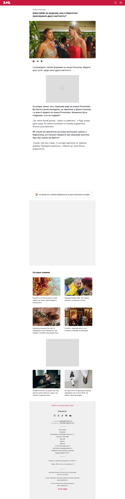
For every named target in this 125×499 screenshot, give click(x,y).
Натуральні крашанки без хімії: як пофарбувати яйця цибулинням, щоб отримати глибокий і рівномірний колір (45, 330)
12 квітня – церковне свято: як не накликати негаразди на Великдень (76, 329)
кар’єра (62, 439)
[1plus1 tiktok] (62, 416)
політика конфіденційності (62, 448)
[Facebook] (33, 61)
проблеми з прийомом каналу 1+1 (62, 434)
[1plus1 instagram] (54, 416)
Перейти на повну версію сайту (62, 405)
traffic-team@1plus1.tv (62, 485)
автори (62, 443)
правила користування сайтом (62, 450)
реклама (62, 432)
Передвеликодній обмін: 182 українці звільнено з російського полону (77, 299)
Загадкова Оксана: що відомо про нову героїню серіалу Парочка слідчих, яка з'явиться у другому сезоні (46, 393)
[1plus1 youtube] (70, 416)
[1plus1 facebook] (66, 416)
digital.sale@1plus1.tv (62, 480)
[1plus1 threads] (58, 416)
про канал (62, 429)
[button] (121, 3)
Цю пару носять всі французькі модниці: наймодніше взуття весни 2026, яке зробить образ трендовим (78, 393)
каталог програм (62, 436)
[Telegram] (37, 61)
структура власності (62, 446)
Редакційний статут (62, 453)
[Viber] (42, 61)
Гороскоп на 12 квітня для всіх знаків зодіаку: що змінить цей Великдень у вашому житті (45, 300)
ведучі (62, 441)
